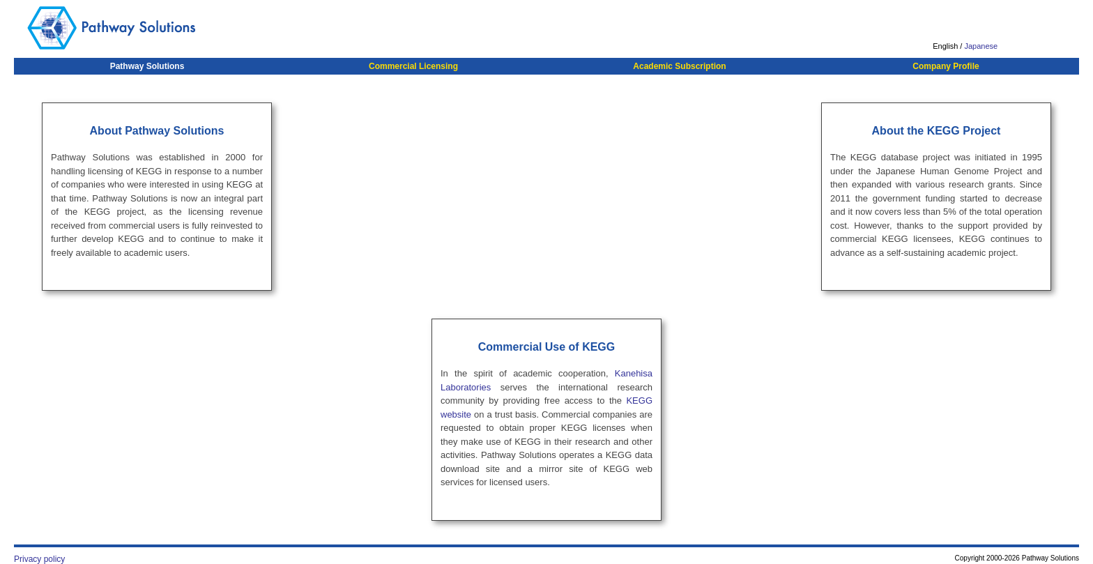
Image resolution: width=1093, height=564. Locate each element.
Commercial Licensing (413, 66)
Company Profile (945, 66)
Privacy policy (39, 559)
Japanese (981, 46)
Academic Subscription (679, 66)
